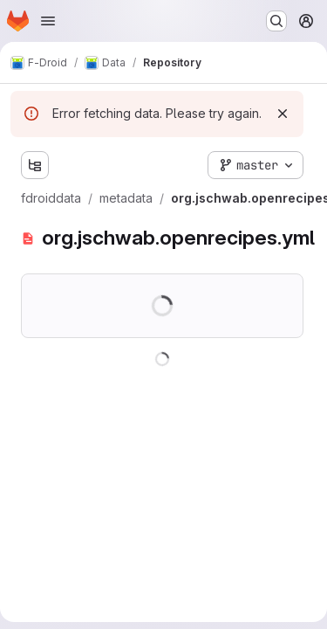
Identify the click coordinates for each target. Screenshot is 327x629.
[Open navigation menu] (48, 21)
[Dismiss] (282, 113)
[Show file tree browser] (35, 165)
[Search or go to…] (276, 20)
